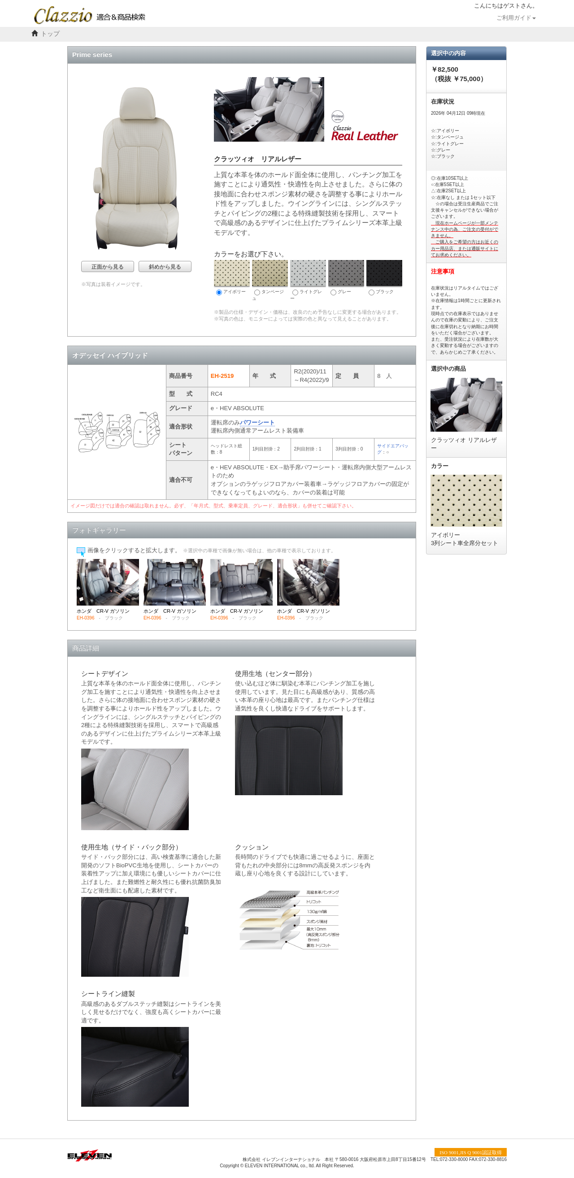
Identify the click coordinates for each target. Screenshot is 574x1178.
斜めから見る (165, 267)
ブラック (384, 277)
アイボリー (232, 277)
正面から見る (107, 267)
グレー (346, 277)
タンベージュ (270, 280)
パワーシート (257, 422)
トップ (50, 33)
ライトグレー (308, 280)
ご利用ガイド (516, 18)
